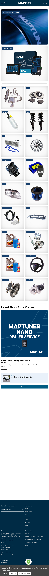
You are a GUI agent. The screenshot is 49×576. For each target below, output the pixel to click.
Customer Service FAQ (7, 555)
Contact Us (4, 543)
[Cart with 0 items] (46, 3)
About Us (27, 545)
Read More (4, 369)
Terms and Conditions (31, 542)
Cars (26, 508)
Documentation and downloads (33, 539)
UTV (26, 514)
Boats (26, 525)
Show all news (24, 386)
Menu (3, 2)
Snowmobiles (28, 511)
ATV (26, 520)
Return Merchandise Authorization (34, 536)
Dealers (27, 533)
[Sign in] (43, 3)
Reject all (13, 573)
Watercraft (28, 517)
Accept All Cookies (24, 573)
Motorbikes (28, 522)
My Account (4, 562)
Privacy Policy (6, 570)
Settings (4, 573)
